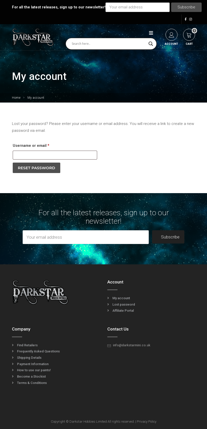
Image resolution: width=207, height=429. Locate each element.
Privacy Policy (146, 421)
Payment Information (33, 364)
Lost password (123, 304)
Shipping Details (29, 358)
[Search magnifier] (150, 43)
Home (16, 97)
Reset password (36, 167)
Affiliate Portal (123, 310)
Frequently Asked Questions (38, 351)
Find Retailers (27, 345)
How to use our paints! (34, 370)
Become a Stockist (31, 376)
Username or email (39, 145)
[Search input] (109, 43)
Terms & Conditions (32, 383)
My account (121, 298)
